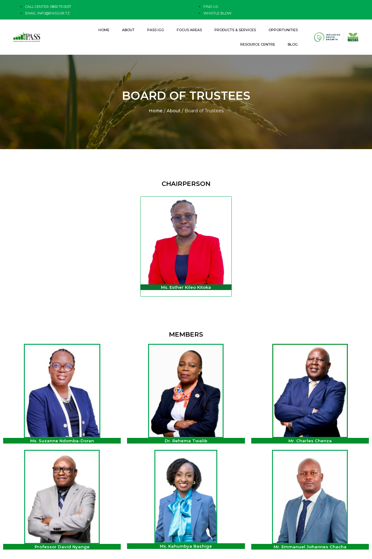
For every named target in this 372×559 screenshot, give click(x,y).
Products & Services (235, 30)
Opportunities (283, 30)
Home (103, 30)
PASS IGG (155, 30)
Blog (293, 44)
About (128, 30)
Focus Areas (189, 30)
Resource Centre (257, 44)
